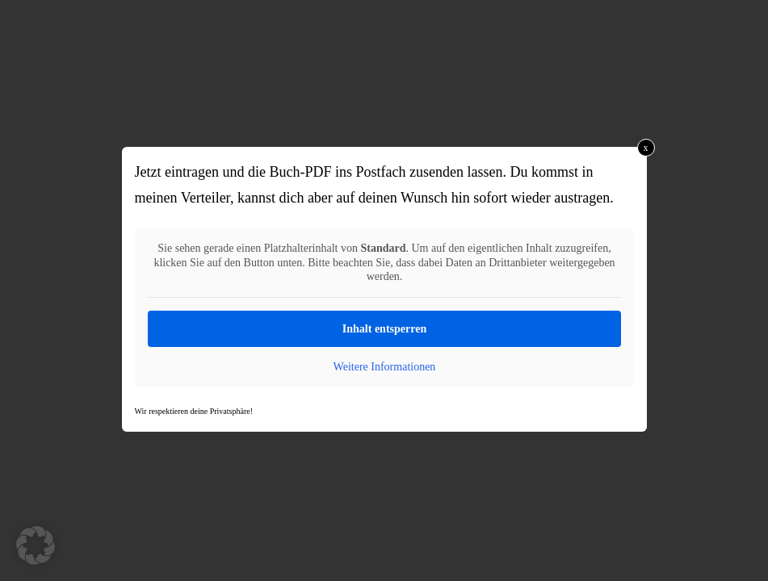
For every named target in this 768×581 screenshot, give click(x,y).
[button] (35, 545)
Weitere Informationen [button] (384, 367)
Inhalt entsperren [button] (384, 329)
